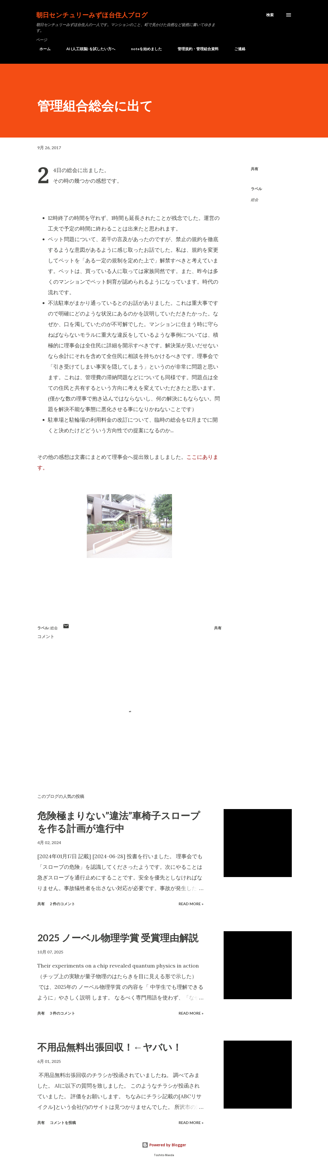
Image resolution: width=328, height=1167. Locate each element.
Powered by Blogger (164, 1144)
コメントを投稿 (63, 1122)
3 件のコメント (62, 1013)
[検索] (270, 15)
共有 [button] (254, 168)
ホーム (41, 48)
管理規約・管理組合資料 (194, 48)
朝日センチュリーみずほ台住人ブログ (92, 15)
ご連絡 (236, 48)
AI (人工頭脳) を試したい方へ (87, 48)
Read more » (191, 903)
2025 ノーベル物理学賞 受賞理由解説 (117, 937)
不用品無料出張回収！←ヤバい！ (109, 1047)
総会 (254, 199)
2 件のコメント (62, 903)
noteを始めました (143, 48)
